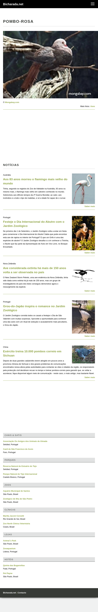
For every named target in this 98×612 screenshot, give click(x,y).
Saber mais (90, 206)
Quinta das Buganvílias (14, 565)
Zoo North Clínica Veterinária (16, 523)
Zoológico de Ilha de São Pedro (17, 499)
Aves (92, 106)
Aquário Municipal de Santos (16, 491)
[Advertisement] (39, 137)
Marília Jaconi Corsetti (13, 516)
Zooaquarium (9, 548)
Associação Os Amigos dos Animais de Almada (25, 441)
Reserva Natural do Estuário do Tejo (20, 466)
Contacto (22, 593)
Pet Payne (7, 573)
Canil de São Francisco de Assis (18, 449)
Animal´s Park (9, 541)
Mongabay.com (12, 102)
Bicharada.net (13, 4)
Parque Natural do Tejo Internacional (20, 474)
